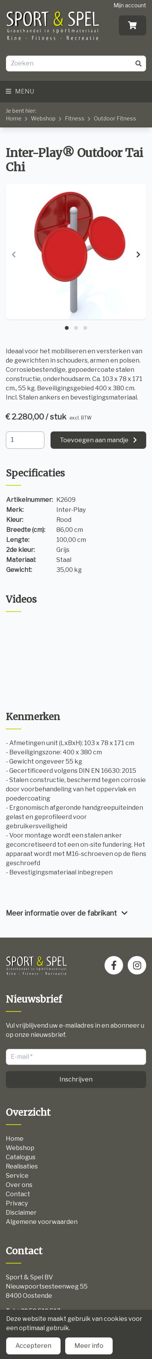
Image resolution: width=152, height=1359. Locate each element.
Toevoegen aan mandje (94, 440)
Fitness (74, 118)
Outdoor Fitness (115, 118)
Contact (18, 1194)
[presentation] (14, 255)
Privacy (17, 1203)
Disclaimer (21, 1212)
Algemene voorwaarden (42, 1221)
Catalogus (20, 1157)
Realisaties (22, 1166)
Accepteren (33, 1345)
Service (17, 1175)
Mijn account (129, 5)
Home (14, 118)
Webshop (43, 118)
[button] (66, 328)
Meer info (88, 1345)
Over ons (19, 1184)
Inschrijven (76, 1079)
